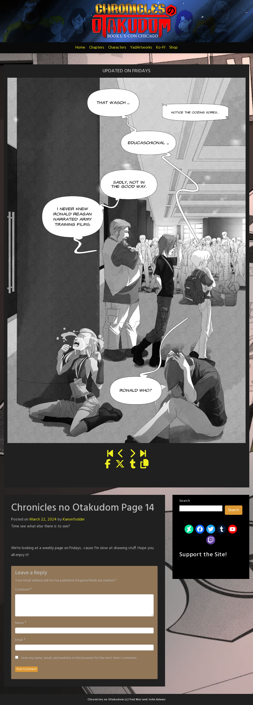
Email (19, 640)
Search (184, 500)
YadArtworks (141, 47)
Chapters (96, 47)
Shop (173, 47)
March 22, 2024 (43, 519)
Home (80, 47)
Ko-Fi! (160, 47)
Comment (22, 589)
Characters (117, 47)
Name (19, 623)
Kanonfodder (74, 519)
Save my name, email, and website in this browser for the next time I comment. (79, 658)
